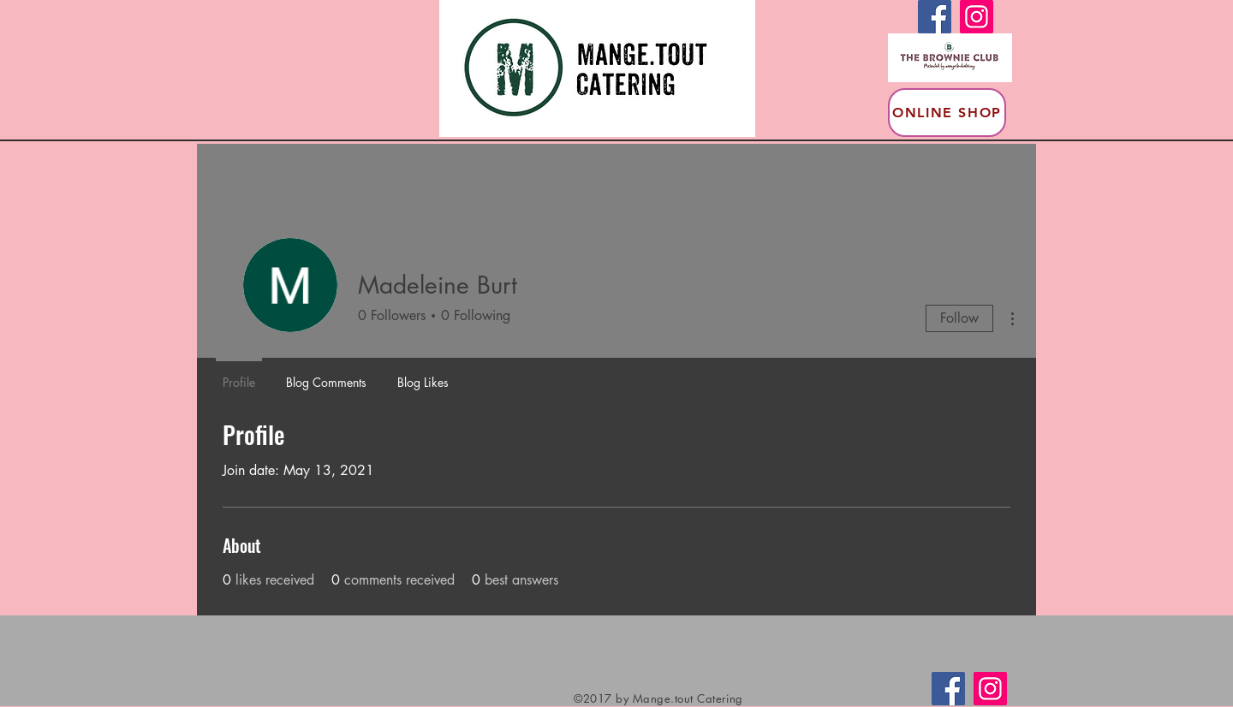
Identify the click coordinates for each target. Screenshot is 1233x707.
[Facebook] (934, 16)
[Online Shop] (947, 112)
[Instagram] (976, 16)
